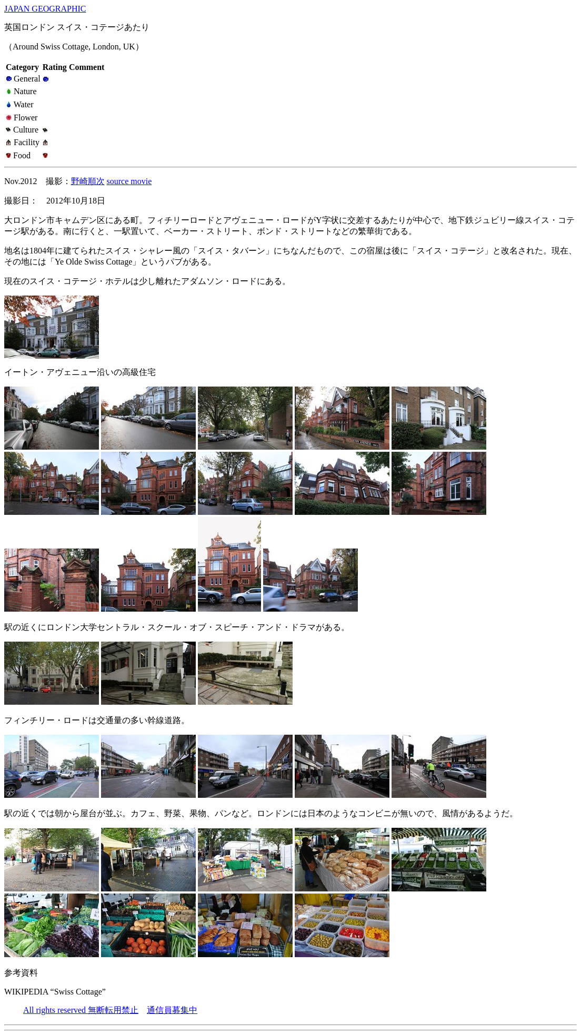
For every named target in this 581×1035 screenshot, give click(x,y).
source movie (129, 181)
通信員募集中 (172, 1010)
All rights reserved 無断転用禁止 (80, 1010)
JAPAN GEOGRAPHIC (45, 8)
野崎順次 (88, 181)
